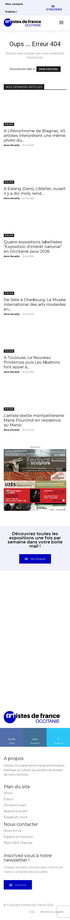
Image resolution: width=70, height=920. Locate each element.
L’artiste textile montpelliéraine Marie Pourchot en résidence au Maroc (34, 420)
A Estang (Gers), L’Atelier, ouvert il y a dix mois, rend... (35, 191)
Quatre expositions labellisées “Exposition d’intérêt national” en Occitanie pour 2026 (33, 247)
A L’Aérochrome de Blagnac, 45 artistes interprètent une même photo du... (35, 135)
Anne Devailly (12, 145)
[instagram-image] (19, 598)
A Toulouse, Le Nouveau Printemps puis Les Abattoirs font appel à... (32, 362)
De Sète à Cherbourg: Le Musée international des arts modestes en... (35, 304)
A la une (9, 124)
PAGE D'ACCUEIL (48, 69)
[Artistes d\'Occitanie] (23, 22)
